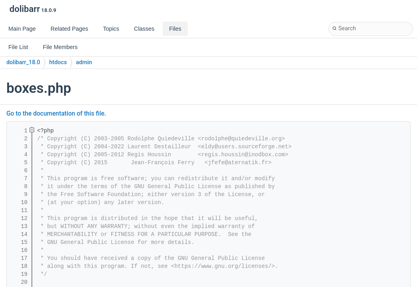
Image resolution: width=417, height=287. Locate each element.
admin (84, 62)
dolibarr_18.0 (23, 62)
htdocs (58, 62)
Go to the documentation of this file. (56, 113)
